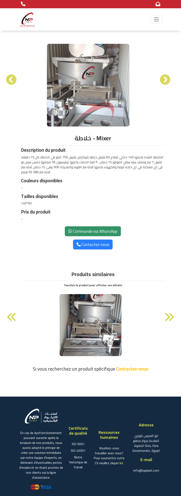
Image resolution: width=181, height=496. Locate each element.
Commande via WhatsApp (94, 231)
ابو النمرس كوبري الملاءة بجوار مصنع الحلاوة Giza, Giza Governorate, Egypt (146, 443)
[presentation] (10, 80)
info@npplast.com (146, 470)
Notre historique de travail (78, 462)
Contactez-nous (94, 244)
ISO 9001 (78, 444)
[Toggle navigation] (156, 18)
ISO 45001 (78, 450)
